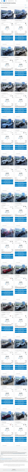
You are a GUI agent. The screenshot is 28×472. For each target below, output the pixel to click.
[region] (7, 33)
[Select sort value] (26, 7)
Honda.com (15, 470)
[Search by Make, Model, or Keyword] (13, 5)
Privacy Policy (3, 459)
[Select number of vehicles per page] (25, 449)
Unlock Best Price (7, 36)
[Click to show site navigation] (27, 1)
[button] (13, 14)
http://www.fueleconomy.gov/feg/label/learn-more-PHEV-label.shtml (13, 453)
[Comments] (12, 61)
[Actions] (12, 20)
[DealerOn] (13, 469)
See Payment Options (7, 73)
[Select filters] (25, 7)
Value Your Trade (7, 39)
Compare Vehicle (4, 44)
